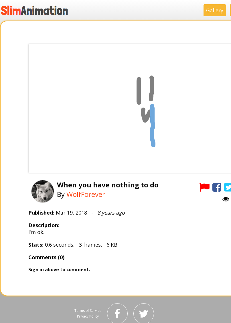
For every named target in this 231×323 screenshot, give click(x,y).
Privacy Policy (88, 316)
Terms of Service (87, 310)
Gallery (214, 10)
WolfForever (85, 194)
